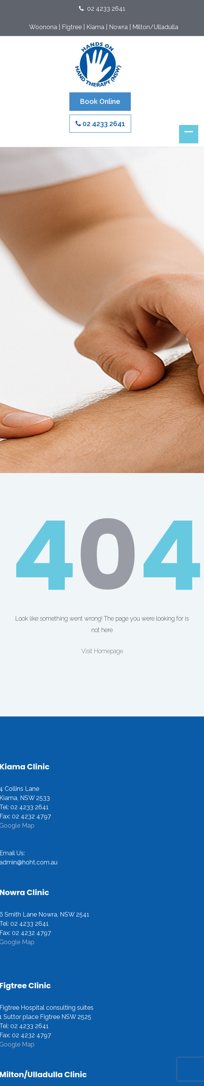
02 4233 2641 (102, 8)
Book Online (100, 101)
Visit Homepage (102, 651)
